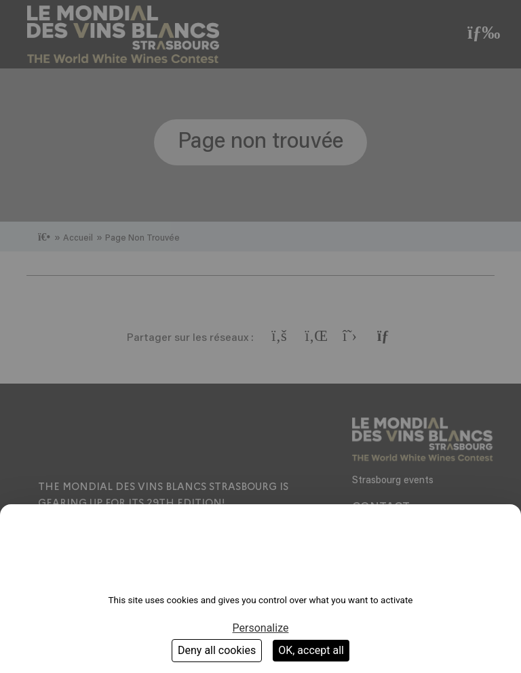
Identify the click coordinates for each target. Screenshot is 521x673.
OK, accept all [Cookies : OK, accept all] (311, 650)
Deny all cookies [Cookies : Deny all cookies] (217, 650)
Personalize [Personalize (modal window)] (261, 627)
